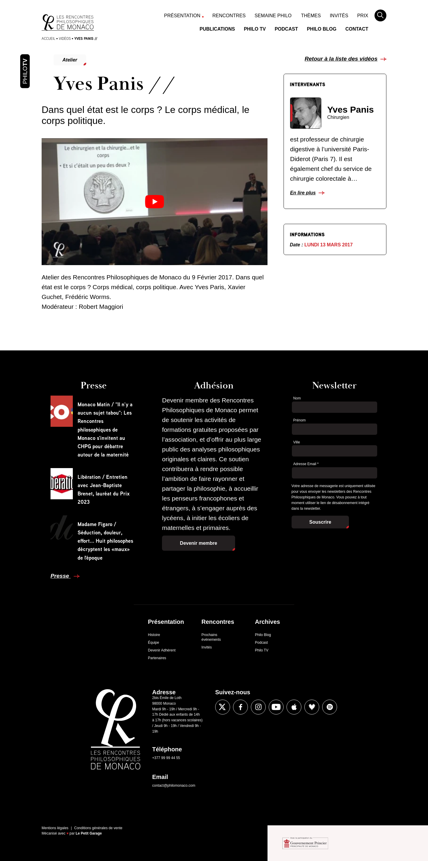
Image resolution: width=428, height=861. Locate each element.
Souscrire (320, 522)
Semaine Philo (273, 15)
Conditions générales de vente (98, 828)
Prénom (299, 420)
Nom (297, 398)
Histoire (154, 635)
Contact (356, 29)
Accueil (48, 38)
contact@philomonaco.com (173, 785)
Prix (362, 15)
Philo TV (255, 29)
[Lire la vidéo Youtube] (155, 201)
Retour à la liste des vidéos (341, 59)
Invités (339, 15)
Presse (61, 576)
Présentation (182, 15)
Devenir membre (198, 543)
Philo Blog (321, 29)
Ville (296, 442)
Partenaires (157, 658)
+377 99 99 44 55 (166, 758)
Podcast (286, 29)
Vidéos (65, 38)
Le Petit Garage (89, 833)
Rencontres (229, 15)
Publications (217, 29)
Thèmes (311, 15)
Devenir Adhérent (162, 650)
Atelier (69, 59)
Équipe (153, 642)
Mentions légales (55, 828)
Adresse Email (306, 464)
